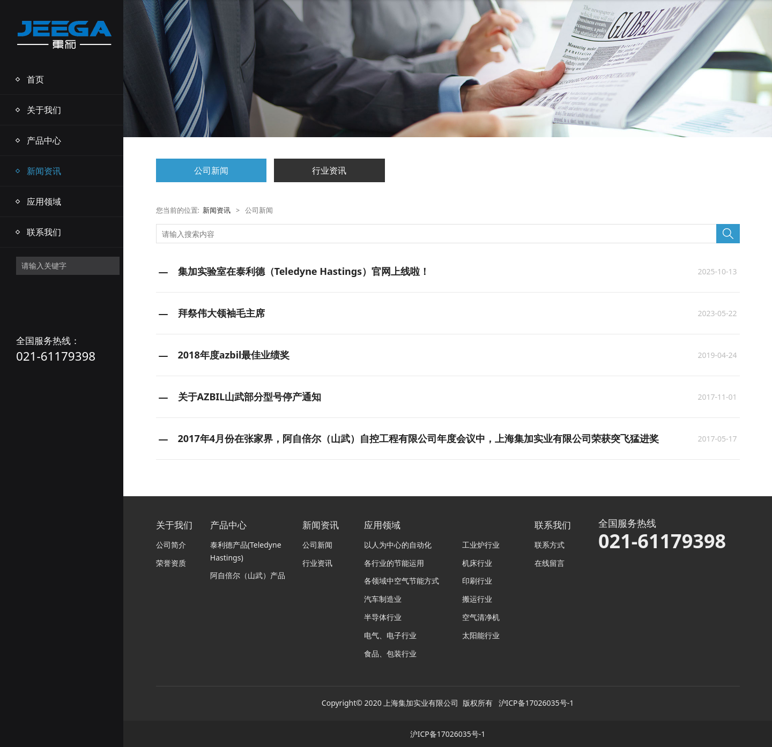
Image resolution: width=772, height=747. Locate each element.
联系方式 (550, 545)
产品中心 (44, 140)
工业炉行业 (481, 545)
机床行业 (477, 563)
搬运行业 (477, 599)
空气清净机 (481, 617)
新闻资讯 (44, 171)
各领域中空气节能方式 (401, 581)
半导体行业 (383, 617)
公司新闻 (211, 170)
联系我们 (44, 232)
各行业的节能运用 (394, 563)
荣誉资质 (171, 563)
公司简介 (171, 545)
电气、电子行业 (390, 635)
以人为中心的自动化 (398, 545)
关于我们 (44, 110)
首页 (35, 79)
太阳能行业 (481, 635)
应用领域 (44, 201)
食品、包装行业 (390, 653)
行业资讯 (329, 170)
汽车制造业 (383, 599)
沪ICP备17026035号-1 (536, 703)
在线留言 (550, 563)
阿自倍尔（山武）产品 (247, 575)
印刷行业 (477, 581)
